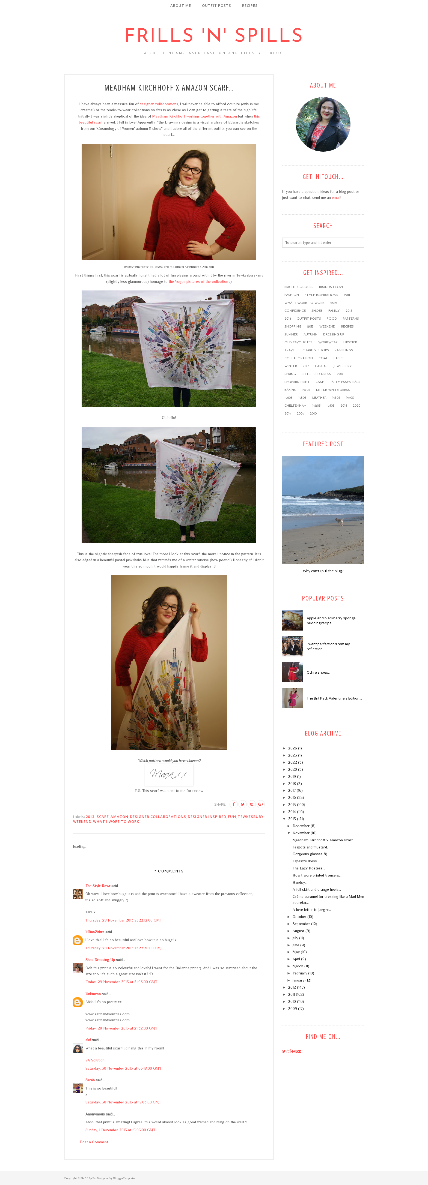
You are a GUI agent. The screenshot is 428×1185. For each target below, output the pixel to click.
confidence (295, 311)
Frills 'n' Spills (214, 37)
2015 (310, 326)
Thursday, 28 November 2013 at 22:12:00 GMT (123, 920)
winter (290, 366)
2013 (349, 311)
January (298, 980)
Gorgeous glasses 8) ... (312, 854)
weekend (82, 821)
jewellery (342, 366)
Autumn (310, 334)
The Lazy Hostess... (309, 868)
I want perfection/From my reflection (328, 646)
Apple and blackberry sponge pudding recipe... (331, 620)
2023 (292, 755)
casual (321, 366)
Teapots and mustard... (311, 847)
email (336, 197)
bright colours (298, 287)
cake (320, 382)
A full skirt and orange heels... (317, 889)
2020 (356, 405)
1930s (336, 398)
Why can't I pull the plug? (323, 570)
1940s (350, 398)
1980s (330, 405)
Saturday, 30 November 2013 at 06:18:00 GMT (123, 1068)
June (296, 945)
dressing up (333, 334)
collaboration (298, 358)
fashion (291, 295)
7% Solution (95, 1060)
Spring (290, 374)
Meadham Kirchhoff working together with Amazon (194, 116)
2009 (300, 413)
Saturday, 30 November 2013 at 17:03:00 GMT (123, 1102)
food (332, 318)
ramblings (344, 350)
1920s (316, 405)
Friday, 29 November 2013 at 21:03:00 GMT (121, 982)
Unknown (93, 994)
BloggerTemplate (124, 1178)
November (301, 833)
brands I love (331, 287)
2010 (313, 413)
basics (339, 358)
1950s (302, 398)
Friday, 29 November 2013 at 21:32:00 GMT (121, 1028)
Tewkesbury (251, 816)
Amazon (119, 816)
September (301, 924)
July (295, 938)
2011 (347, 295)
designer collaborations (159, 104)
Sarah (90, 1080)
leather (319, 398)
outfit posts (309, 318)
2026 (292, 748)
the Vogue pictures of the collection (198, 281)
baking (290, 390)
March (298, 966)
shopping (292, 326)
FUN (232, 816)
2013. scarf (97, 816)
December (301, 826)
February (300, 973)
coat (323, 358)
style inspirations (321, 295)
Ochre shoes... (319, 672)
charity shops (315, 350)
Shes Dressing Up (100, 960)
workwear (328, 342)
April (296, 959)
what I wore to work (116, 821)
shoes (317, 311)
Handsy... (300, 882)
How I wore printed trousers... (317, 875)
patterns (351, 318)
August (298, 931)
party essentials (345, 382)
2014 (287, 318)
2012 (333, 303)
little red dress (316, 374)
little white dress (333, 390)
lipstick (350, 342)
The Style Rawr (97, 886)
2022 (292, 762)
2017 (340, 374)
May (296, 952)
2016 (306, 366)
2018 (343, 405)
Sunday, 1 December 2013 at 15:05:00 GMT (120, 1130)
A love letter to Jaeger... (312, 909)
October (299, 916)
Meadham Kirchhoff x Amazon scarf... (324, 840)
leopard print (297, 382)
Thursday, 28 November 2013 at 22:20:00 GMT (124, 948)
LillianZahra (94, 932)
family (334, 311)
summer (291, 334)
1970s (306, 390)
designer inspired (207, 816)
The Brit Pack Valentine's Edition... (334, 698)
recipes (347, 326)
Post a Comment (94, 1142)
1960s (288, 398)
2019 (287, 413)
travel (290, 350)
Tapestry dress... (306, 861)
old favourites (298, 342)
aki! (88, 1040)
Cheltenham (295, 405)
